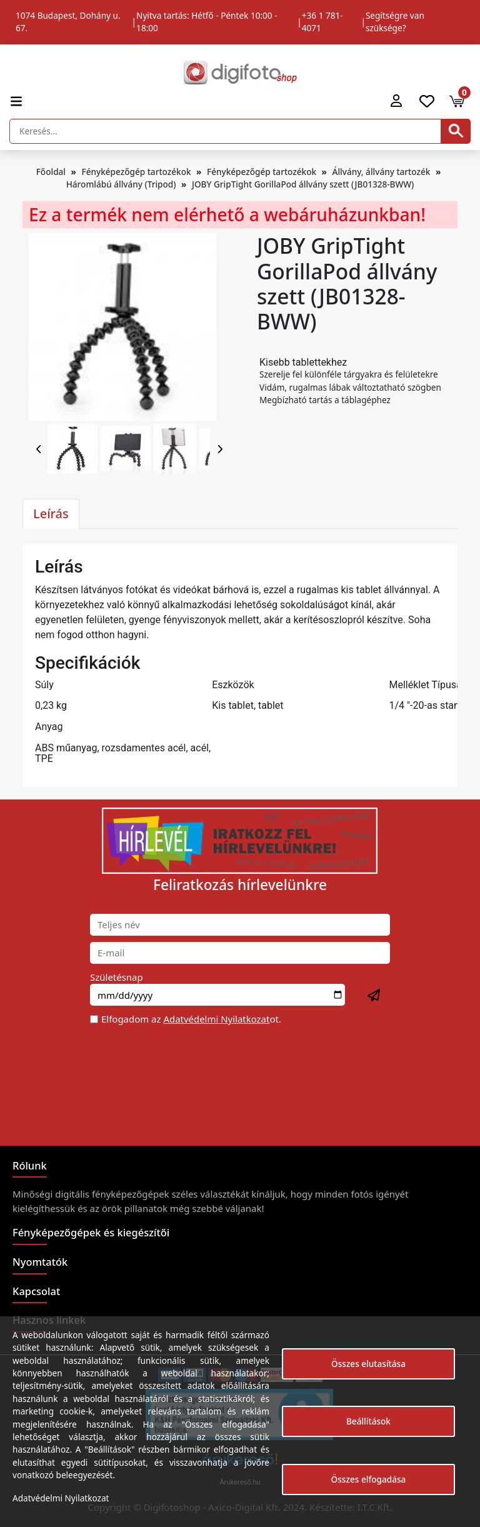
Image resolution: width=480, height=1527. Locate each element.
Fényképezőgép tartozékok (136, 172)
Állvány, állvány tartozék (381, 172)
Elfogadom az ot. (191, 1019)
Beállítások (368, 1421)
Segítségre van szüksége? (395, 21)
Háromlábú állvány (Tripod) (121, 184)
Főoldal (51, 172)
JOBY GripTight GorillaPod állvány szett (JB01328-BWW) (303, 184)
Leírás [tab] (51, 513)
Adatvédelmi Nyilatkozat (216, 1019)
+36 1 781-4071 (322, 21)
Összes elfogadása (368, 1479)
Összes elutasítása (368, 1363)
